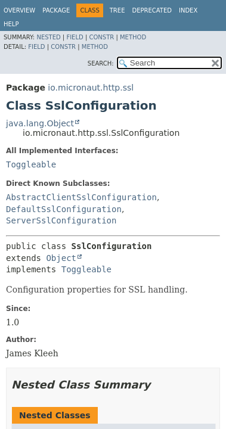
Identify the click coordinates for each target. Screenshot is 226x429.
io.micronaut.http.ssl (91, 87)
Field (74, 37)
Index (188, 10)
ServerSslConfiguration (61, 220)
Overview (19, 10)
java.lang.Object (40, 123)
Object (61, 258)
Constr (101, 37)
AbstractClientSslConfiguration (81, 197)
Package (56, 10)
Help (11, 24)
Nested (48, 37)
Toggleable (31, 164)
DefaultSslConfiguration (64, 209)
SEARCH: (101, 63)
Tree (117, 10)
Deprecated (152, 10)
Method (133, 37)
